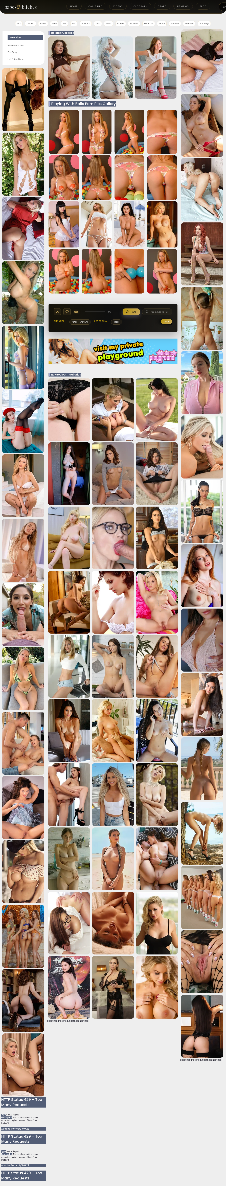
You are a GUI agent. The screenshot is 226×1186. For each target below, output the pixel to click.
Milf (74, 23)
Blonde (120, 23)
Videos (118, 6)
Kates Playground (80, 321)
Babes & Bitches (16, 45)
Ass (64, 23)
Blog (203, 6)
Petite (162, 23)
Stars (162, 6)
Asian (108, 23)
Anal (98, 23)
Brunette (134, 23)
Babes (43, 23)
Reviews (183, 6)
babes (116, 321)
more (167, 321)
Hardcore (148, 23)
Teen (54, 23)
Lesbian (30, 23)
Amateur (86, 23)
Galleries (95, 6)
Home (74, 6)
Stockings (204, 23)
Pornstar (175, 23)
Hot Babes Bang (16, 58)
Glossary (140, 6)
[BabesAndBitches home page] (26, 6)
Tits (19, 23)
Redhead (189, 23)
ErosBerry (12, 52)
